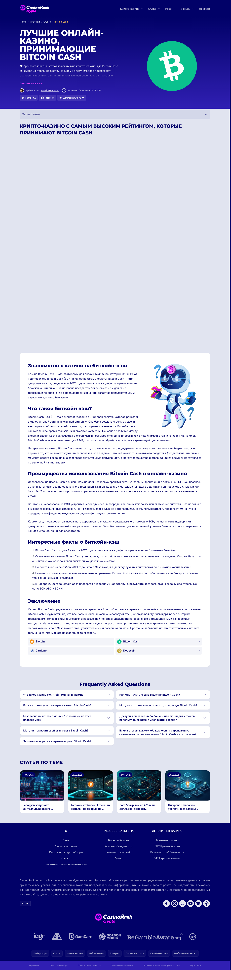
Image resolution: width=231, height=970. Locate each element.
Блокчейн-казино (167, 840)
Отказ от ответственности (89, 965)
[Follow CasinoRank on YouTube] (190, 903)
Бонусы (185, 9)
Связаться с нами (66, 846)
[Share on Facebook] (47, 98)
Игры (168, 9)
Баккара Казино (118, 840)
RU (25, 903)
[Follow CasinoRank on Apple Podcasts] (206, 903)
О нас (66, 840)
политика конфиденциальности (66, 864)
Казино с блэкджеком (118, 846)
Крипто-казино (129, 9)
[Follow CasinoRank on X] (182, 903)
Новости (204, 9)
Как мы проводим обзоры (66, 852)
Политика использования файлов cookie (161, 965)
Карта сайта (195, 965)
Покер (118, 858)
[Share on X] (29, 98)
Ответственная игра (58, 965)
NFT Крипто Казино (167, 846)
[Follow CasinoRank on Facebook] (166, 903)
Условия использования (122, 965)
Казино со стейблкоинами (167, 852)
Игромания (34, 965)
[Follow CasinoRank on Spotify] (198, 903)
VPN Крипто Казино (167, 858)
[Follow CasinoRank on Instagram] (174, 903)
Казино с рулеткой (118, 852)
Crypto (152, 9)
